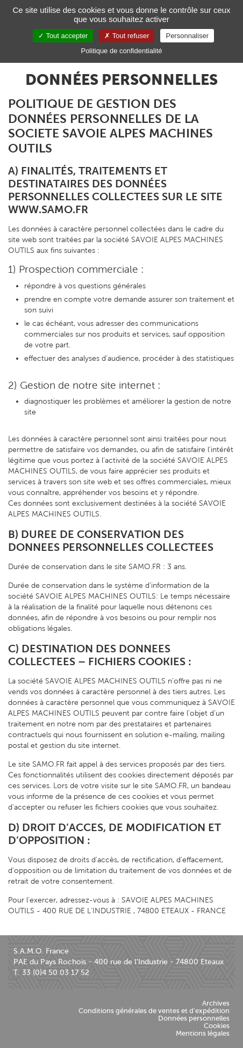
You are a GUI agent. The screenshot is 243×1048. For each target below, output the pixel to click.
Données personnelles (194, 1018)
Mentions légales (203, 1033)
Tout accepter (63, 36)
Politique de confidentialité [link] (121, 51)
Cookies (217, 1026)
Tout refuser (126, 36)
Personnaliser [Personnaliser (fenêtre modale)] (187, 36)
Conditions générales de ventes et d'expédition (154, 1011)
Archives (216, 1003)
